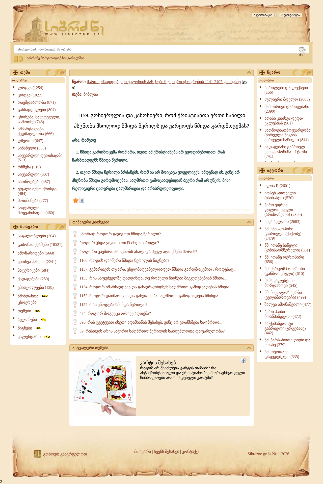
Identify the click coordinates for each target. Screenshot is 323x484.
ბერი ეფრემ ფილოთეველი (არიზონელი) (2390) (283, 210)
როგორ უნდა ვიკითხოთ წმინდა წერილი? (119, 243)
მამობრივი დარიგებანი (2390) (286, 109)
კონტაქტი (191, 451)
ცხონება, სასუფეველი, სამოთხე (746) (39, 119)
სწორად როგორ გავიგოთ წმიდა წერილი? (120, 234)
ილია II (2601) (277, 186)
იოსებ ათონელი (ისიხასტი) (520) (280, 195)
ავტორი (289, 170)
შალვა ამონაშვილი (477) (287, 304)
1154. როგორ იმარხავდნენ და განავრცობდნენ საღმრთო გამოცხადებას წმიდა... (155, 287)
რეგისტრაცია (290, 14)
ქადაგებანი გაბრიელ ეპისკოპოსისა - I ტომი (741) (285, 151)
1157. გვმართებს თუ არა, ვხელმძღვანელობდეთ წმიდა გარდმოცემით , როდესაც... (157, 269)
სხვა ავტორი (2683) (282, 221)
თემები (29, 311)
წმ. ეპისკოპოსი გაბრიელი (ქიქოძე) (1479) (283, 233)
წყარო (289, 72)
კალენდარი (34, 337)
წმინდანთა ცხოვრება (33, 299)
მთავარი (42, 227)
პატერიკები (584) (33, 270)
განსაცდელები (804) (37, 110)
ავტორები (32, 319)
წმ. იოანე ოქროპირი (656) (284, 259)
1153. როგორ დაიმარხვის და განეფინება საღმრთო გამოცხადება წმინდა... (150, 296)
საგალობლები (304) (37, 236)
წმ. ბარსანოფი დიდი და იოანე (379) (287, 342)
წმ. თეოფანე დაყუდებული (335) (281, 354)
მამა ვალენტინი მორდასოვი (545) (281, 283)
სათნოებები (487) (34, 182)
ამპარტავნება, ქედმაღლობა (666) (36, 131)
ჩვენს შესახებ (166, 451)
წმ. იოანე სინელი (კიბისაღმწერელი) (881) (287, 247)
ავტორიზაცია (263, 14)
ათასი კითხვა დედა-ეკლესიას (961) (283, 120)
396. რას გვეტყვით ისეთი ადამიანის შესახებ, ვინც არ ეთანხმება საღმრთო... (150, 322)
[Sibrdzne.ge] (74, 28)
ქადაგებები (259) (33, 279)
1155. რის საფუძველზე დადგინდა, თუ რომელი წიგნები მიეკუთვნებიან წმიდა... (153, 278)
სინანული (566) (32, 148)
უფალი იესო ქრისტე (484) (37, 191)
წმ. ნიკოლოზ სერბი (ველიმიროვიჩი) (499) (285, 294)
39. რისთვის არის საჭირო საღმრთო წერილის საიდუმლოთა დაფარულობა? (152, 331)
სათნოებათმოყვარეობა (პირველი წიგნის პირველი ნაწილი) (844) (287, 135)
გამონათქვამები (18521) (40, 244)
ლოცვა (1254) (30, 88)
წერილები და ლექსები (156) (286, 90)
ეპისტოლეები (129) (36, 287)
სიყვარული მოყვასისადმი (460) (36, 210)
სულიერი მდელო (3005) (287, 99)
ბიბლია (91, 94)
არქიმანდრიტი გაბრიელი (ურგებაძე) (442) (285, 328)
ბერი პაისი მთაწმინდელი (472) (282, 314)
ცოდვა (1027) (30, 95)
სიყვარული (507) (33, 174)
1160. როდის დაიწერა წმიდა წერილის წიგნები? (124, 260)
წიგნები (30, 328)
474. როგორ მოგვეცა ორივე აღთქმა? (115, 313)
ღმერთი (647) (30, 141)
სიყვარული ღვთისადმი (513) (40, 157)
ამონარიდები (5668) (37, 253)
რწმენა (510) (29, 167)
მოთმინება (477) (33, 200)
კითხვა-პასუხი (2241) (37, 262)
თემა (42, 72)
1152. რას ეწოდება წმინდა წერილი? (113, 304)
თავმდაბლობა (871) (37, 102)
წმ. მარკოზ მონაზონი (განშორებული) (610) (284, 271)
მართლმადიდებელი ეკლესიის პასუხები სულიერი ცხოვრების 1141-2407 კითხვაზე (164, 82)
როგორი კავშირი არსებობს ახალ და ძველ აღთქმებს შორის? (138, 251)
